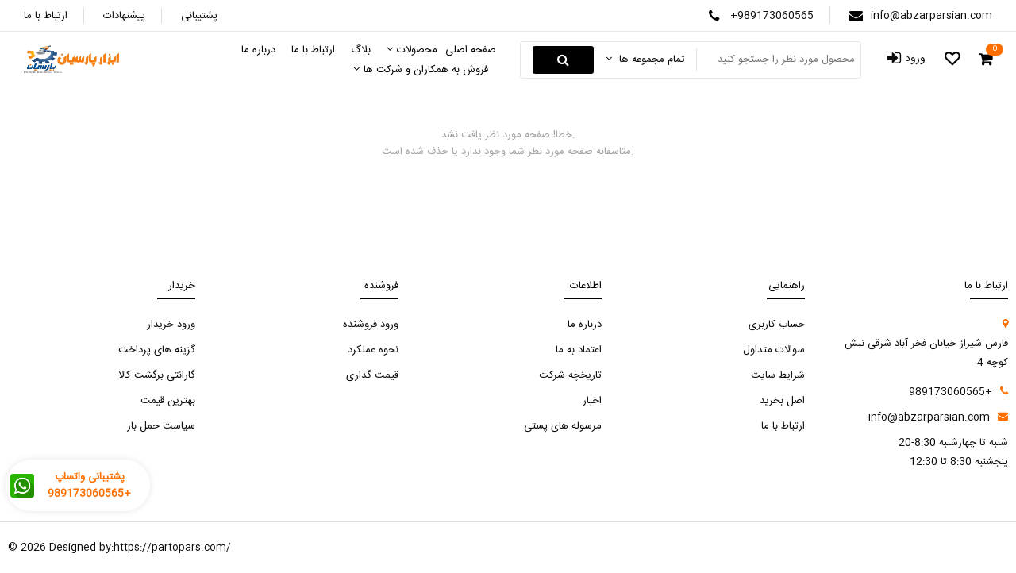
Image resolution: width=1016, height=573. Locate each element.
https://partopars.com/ (172, 547)
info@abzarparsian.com (931, 16)
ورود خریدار (171, 324)
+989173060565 (772, 16)
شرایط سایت (778, 375)
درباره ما (585, 324)
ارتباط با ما (45, 16)
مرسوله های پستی (563, 426)
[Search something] (776, 60)
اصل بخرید (782, 401)
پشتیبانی (199, 16)
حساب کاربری (777, 324)
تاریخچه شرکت (570, 375)
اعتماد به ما (579, 350)
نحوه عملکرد (373, 350)
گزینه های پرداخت (156, 350)
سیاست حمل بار (161, 426)
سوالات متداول (774, 350)
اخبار (592, 401)
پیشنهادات (124, 16)
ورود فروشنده (370, 324)
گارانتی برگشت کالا (156, 375)
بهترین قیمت (167, 401)
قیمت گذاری (372, 375)
